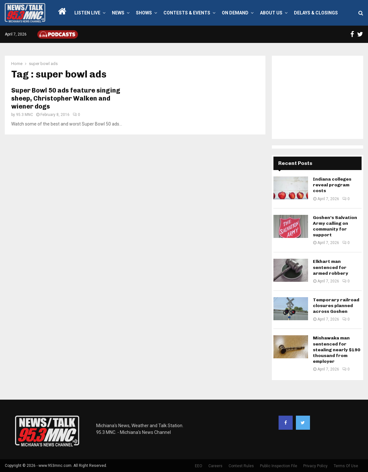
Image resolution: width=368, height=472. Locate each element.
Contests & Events (186, 12)
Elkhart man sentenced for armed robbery (330, 267)
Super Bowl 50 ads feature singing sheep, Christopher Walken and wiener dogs (65, 98)
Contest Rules (241, 466)
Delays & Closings (316, 12)
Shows (144, 12)
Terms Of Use (346, 466)
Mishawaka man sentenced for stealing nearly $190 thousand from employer (336, 349)
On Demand (235, 12)
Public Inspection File (278, 466)
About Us (271, 12)
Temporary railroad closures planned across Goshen (336, 305)
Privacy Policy (315, 466)
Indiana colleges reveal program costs (332, 184)
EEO (198, 466)
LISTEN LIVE (87, 12)
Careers (215, 466)
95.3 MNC (24, 114)
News (118, 12)
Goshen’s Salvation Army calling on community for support (335, 226)
